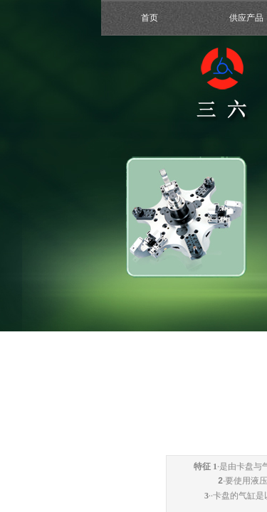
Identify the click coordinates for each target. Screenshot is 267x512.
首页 (149, 18)
